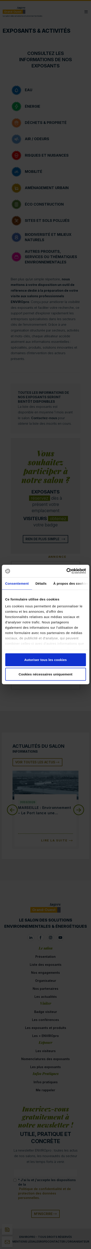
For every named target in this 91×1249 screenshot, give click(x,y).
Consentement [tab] (17, 583)
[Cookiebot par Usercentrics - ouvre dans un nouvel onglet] (66, 571)
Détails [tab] (41, 583)
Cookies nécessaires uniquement (45, 674)
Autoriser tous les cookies (45, 659)
